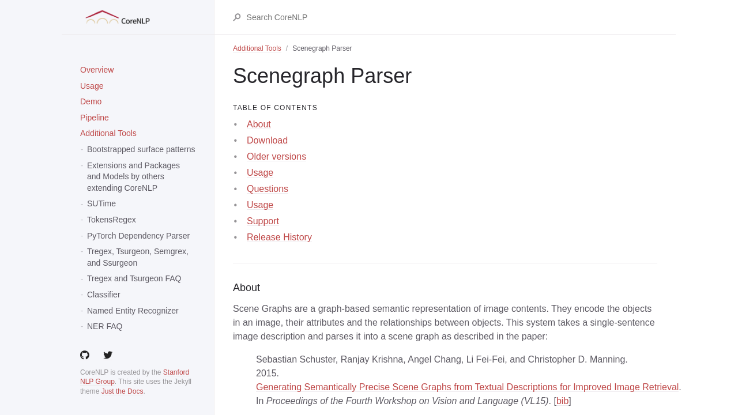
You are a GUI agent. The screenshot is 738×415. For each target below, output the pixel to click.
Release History (279, 237)
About (259, 124)
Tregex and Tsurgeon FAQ (134, 278)
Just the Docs (122, 391)
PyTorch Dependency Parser (138, 235)
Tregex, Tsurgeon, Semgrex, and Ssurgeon (138, 257)
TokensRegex (111, 219)
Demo (90, 101)
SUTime (101, 203)
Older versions (276, 156)
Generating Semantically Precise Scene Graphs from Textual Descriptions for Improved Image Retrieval (467, 387)
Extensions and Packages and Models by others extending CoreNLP (133, 177)
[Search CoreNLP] (451, 17)
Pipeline (94, 117)
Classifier (104, 294)
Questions (267, 189)
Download (267, 140)
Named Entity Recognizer (133, 310)
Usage (91, 85)
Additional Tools (108, 133)
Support (263, 221)
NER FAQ (104, 326)
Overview (97, 69)
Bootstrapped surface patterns (141, 149)
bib (562, 401)
